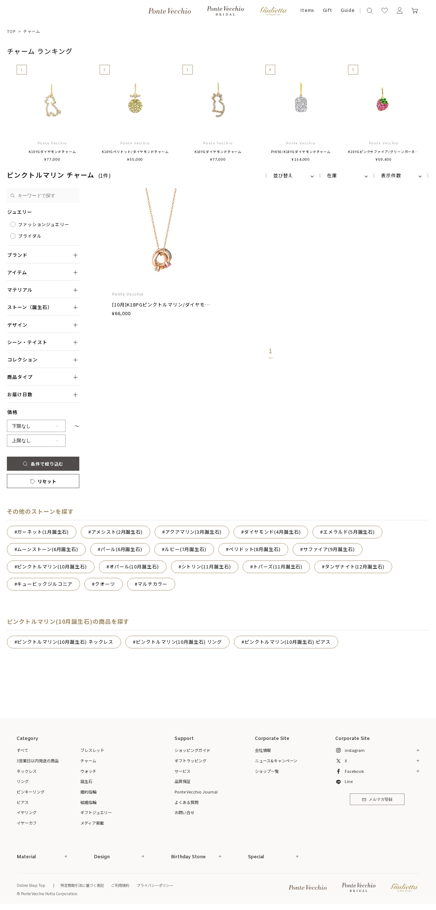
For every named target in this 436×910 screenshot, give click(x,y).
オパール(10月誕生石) (134, 566)
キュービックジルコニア (44, 583)
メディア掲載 (92, 823)
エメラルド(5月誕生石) (349, 531)
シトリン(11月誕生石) (206, 566)
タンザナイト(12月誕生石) (355, 566)
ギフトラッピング (190, 760)
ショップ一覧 (267, 771)
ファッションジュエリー (43, 224)
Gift (328, 11)
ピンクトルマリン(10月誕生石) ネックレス (65, 641)
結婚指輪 (88, 802)
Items (307, 11)
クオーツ (105, 583)
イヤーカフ (27, 823)
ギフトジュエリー (96, 812)
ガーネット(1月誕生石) (43, 531)
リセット (42, 481)
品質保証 (182, 781)
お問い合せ (184, 812)
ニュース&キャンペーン (276, 760)
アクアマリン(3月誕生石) (193, 531)
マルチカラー (153, 583)
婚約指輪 (88, 792)
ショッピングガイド (192, 750)
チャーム (31, 31)
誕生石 (86, 781)
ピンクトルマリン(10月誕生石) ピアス (287, 641)
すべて (22, 750)
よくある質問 (186, 802)
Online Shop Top (31, 885)
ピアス (23, 802)
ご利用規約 (120, 885)
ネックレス (27, 771)
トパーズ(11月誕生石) (277, 566)
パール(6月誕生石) (121, 549)
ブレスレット (92, 750)
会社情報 (263, 750)
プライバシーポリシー (155, 885)
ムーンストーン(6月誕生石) (47, 549)
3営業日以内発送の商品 (38, 760)
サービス (182, 771)
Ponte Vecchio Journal (196, 792)
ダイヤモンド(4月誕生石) (272, 531)
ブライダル (30, 236)
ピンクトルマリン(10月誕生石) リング (179, 641)
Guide (348, 11)
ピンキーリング (31, 792)
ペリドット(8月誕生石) (255, 549)
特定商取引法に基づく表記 (82, 885)
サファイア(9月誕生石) (329, 549)
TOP (11, 31)
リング (23, 781)
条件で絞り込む (43, 464)
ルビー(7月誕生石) (185, 549)
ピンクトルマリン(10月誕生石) (52, 566)
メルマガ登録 (377, 800)
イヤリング (27, 812)
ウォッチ (88, 771)
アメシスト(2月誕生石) (117, 531)
